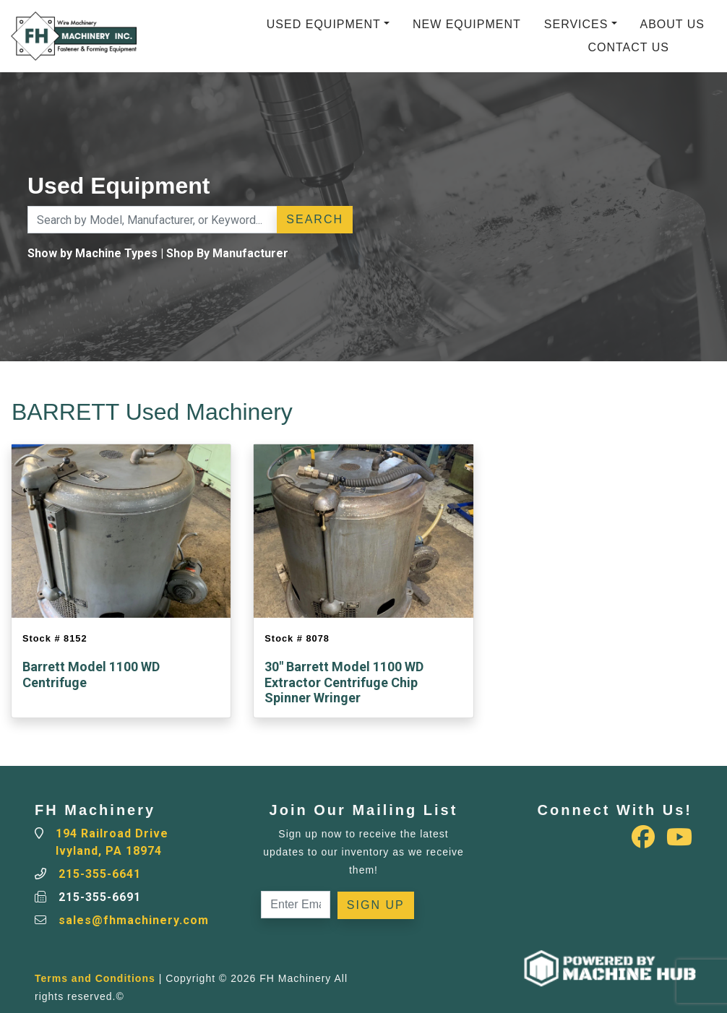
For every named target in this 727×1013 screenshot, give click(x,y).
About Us (672, 24)
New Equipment (467, 24)
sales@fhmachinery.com (134, 920)
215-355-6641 (100, 874)
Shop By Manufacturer (227, 253)
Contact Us (628, 47)
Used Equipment (324, 24)
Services (576, 24)
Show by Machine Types (92, 253)
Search (314, 219)
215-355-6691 (100, 897)
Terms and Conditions (95, 978)
